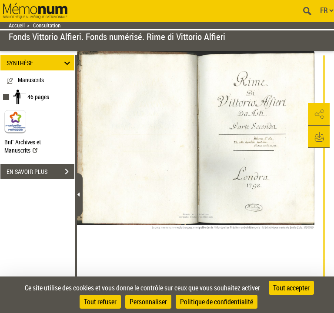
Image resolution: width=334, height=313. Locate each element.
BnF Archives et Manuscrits (22, 146)
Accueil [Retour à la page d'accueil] (17, 25)
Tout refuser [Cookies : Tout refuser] (100, 301)
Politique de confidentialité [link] (216, 301)
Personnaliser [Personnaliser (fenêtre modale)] (148, 301)
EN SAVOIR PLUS (40, 172)
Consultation (46, 25)
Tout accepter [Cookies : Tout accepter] (291, 288)
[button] (319, 114)
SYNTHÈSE (40, 62)
